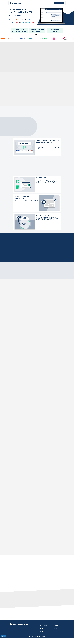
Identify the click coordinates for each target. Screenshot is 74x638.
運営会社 (55, 628)
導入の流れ (56, 623)
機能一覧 (41, 631)
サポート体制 (56, 625)
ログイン (48, 3)
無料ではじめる (59, 3)
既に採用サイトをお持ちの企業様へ (45, 626)
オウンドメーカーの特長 (43, 625)
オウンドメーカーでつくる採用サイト (45, 623)
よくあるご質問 (56, 626)
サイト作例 (41, 628)
